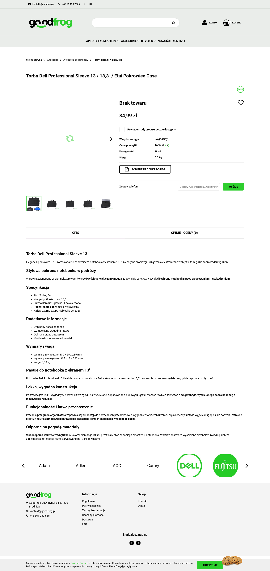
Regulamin (88, 501)
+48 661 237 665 (40, 515)
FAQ (84, 524)
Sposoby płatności (93, 514)
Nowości (164, 41)
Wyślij (233, 186)
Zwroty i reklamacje (93, 510)
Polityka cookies (91, 505)
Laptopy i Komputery (102, 41)
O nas (141, 505)
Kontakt (178, 41)
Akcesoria (130, 41)
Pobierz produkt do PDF (145, 169)
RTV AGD (148, 41)
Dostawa (87, 519)
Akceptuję (210, 565)
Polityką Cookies (79, 563)
